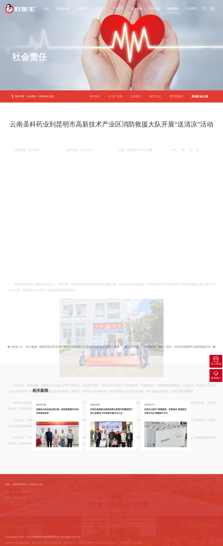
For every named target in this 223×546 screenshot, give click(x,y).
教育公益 (156, 94)
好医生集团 (63, 8)
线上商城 (136, 8)
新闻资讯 (82, 8)
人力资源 (190, 8)
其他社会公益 (46, 96)
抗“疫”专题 (116, 94)
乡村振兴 (96, 94)
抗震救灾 (137, 94)
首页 (46, 8)
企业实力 (100, 8)
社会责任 (172, 8)
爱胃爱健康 (178, 94)
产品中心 (118, 8)
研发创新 (154, 8)
